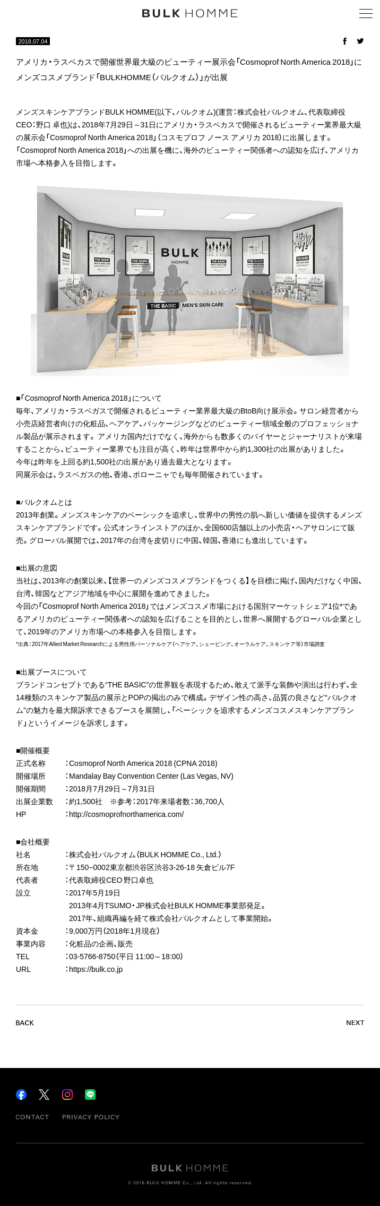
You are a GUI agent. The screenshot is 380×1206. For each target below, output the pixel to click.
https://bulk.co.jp (96, 968)
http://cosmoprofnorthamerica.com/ (126, 813)
